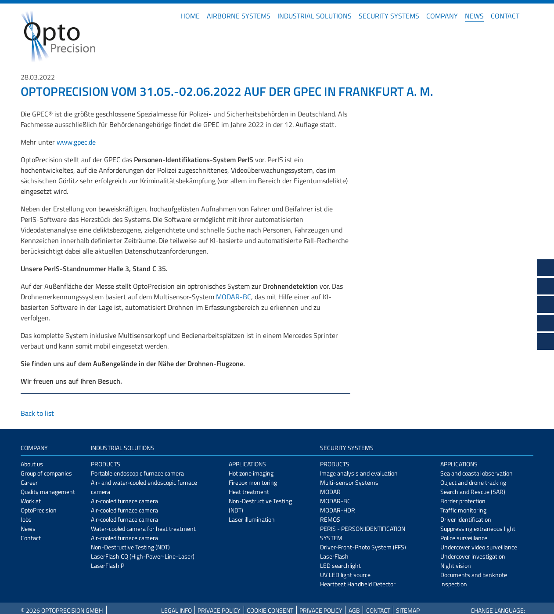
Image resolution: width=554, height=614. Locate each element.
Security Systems (389, 16)
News (474, 16)
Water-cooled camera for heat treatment (143, 528)
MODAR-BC (233, 296)
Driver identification (465, 519)
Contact (505, 16)
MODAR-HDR (337, 510)
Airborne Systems (238, 16)
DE (529, 15)
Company (442, 16)
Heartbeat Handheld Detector (358, 584)
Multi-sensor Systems (349, 482)
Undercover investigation (472, 556)
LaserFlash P (107, 565)
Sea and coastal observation (476, 473)
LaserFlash (334, 556)
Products (105, 464)
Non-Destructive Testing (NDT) (130, 547)
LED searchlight (340, 565)
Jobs (26, 519)
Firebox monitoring (253, 482)
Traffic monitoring (463, 510)
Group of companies (46, 473)
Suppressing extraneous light (477, 528)
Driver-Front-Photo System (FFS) (363, 547)
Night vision (455, 565)
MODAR (330, 491)
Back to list (37, 413)
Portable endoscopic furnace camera (137, 473)
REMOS (330, 519)
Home (190, 16)
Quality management (48, 491)
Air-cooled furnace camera (124, 500)
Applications (247, 464)
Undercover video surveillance (478, 547)
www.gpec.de (76, 142)
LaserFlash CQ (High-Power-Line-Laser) (142, 556)
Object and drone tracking (473, 482)
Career (29, 482)
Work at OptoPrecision (39, 505)
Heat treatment (249, 491)
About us (32, 464)
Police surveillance (463, 537)
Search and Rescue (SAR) (472, 491)
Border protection (463, 500)
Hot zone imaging (251, 473)
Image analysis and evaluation (359, 473)
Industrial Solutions (314, 16)
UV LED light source (345, 574)
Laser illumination (252, 519)
